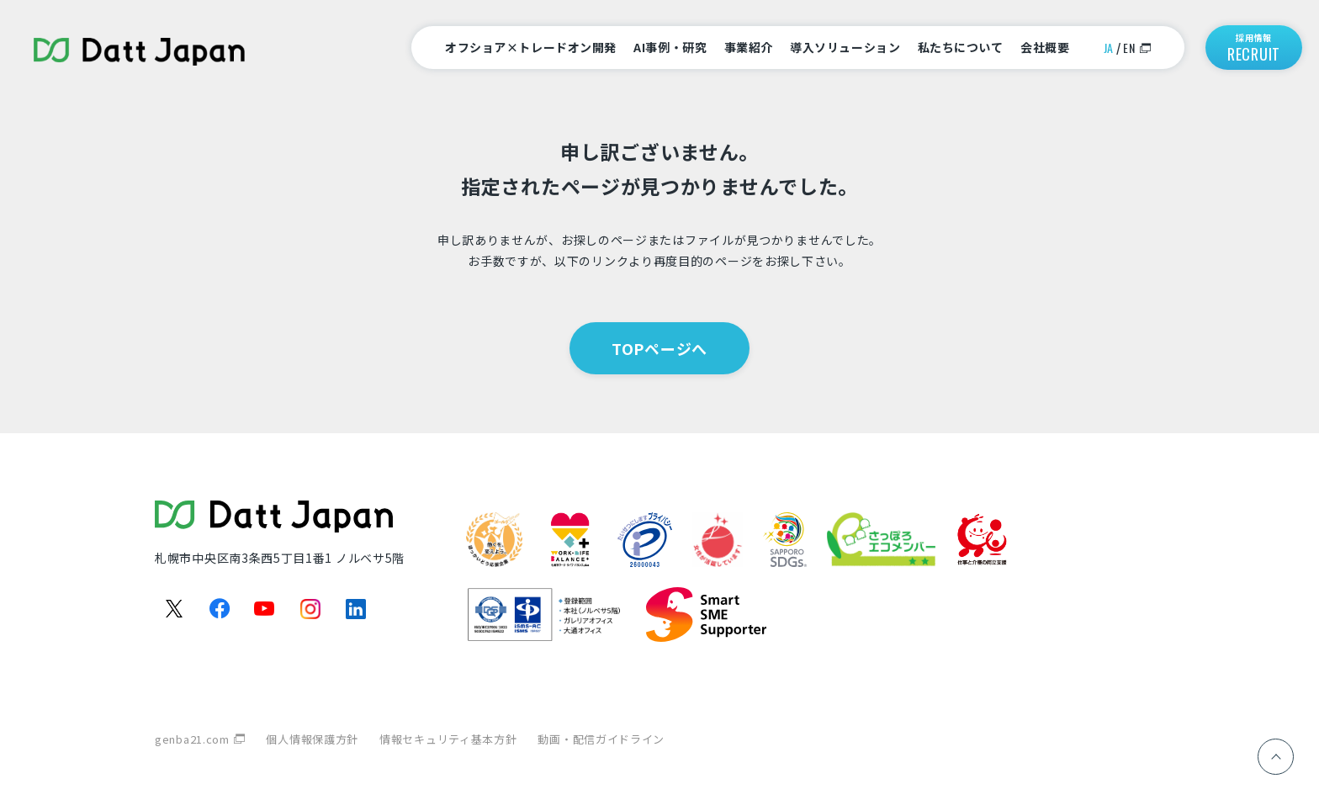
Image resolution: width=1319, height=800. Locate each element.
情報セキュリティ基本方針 (447, 739)
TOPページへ (659, 348)
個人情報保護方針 (312, 739)
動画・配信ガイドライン (601, 739)
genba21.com (192, 739)
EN (1129, 47)
